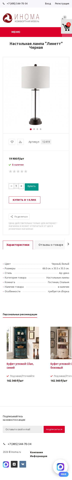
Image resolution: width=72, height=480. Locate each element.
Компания (36, 452)
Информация (38, 456)
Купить (32, 186)
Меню (15, 31)
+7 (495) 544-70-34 (17, 3)
